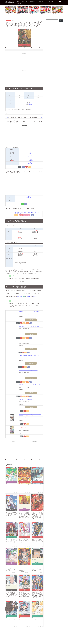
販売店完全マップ (33, 1)
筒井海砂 (30, 104)
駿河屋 (32, 215)
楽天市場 (20, 215)
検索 (60, 20)
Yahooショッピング (26, 215)
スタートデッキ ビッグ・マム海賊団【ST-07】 (26, 399)
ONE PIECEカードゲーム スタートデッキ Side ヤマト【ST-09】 (29, 426)
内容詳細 (31, 319)
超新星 (31, 106)
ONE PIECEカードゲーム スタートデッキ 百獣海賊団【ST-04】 (29, 355)
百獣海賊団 (35, 296)
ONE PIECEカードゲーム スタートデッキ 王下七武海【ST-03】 (29, 340)
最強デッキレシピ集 (42, 1)
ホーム (18, 1)
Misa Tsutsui (29, 103)
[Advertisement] (24, 61)
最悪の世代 (28, 296)
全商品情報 (19, 3)
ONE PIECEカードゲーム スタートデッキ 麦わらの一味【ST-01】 (29, 311)
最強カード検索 (25, 1)
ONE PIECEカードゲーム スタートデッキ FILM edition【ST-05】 (29, 384)
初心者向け (51, 1)
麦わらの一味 (28, 106)
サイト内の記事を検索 (50, 18)
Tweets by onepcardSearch (51, 29)
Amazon (16, 215)
